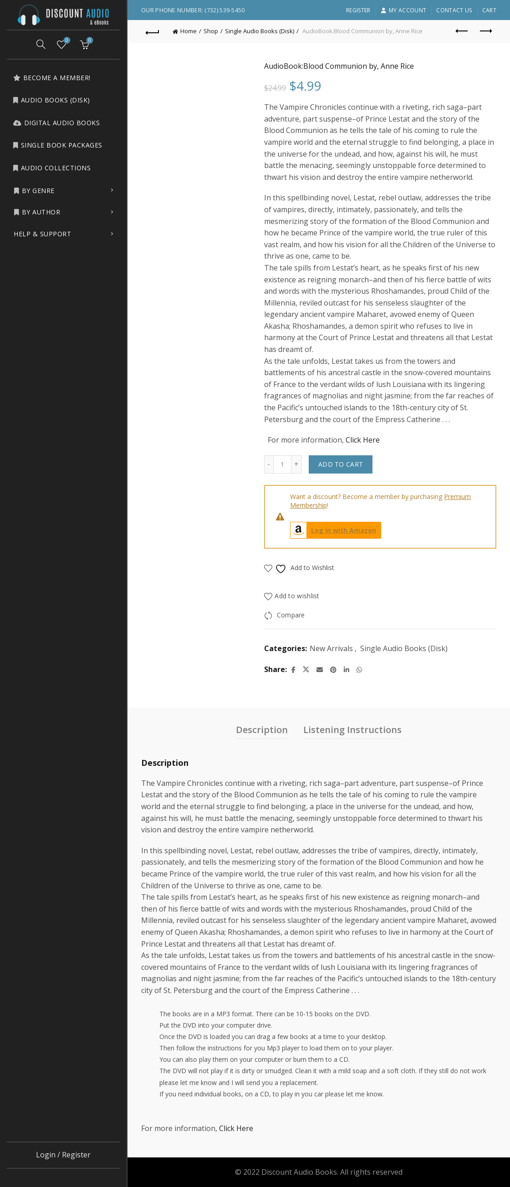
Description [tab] (262, 729)
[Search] (41, 44)
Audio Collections (52, 167)
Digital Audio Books (56, 122)
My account (403, 10)
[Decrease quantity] (268, 464)
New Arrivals (331, 648)
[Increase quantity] (296, 464)
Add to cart (340, 464)
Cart (489, 10)
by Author (37, 212)
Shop (211, 31)
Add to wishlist (297, 595)
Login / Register (63, 1155)
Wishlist (66, 41)
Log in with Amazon (333, 530)
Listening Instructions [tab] (352, 729)
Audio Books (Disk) (51, 100)
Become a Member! (52, 77)
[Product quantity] (282, 464)
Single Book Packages (57, 145)
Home (188, 31)
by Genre (34, 190)
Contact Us (454, 10)
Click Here (363, 440)
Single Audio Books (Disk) (259, 31)
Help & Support (42, 233)
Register (358, 10)
